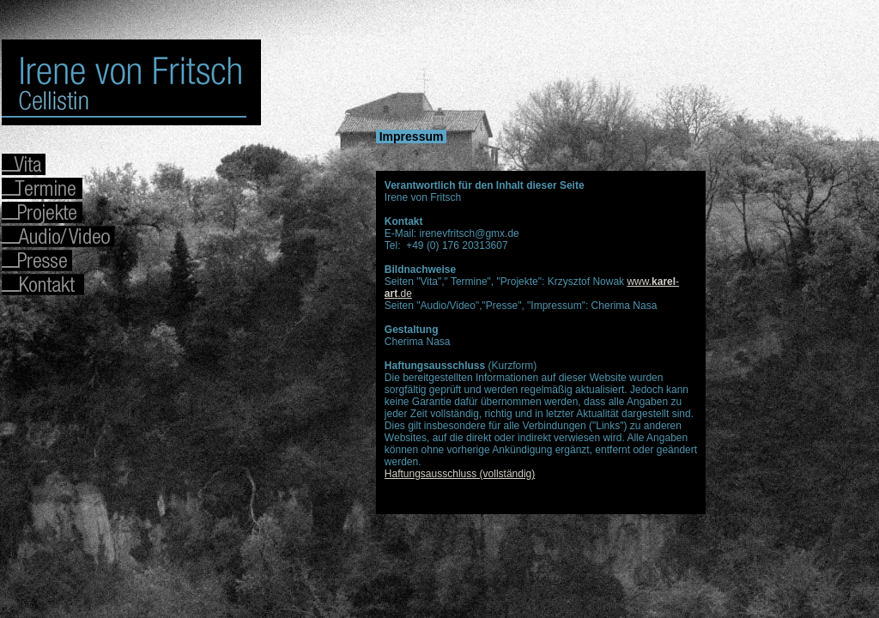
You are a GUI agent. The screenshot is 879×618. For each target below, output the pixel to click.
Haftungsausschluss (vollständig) (460, 474)
